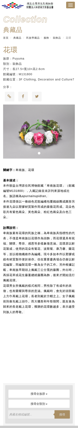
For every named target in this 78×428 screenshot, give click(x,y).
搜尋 (62, 414)
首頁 (6, 37)
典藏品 (17, 37)
